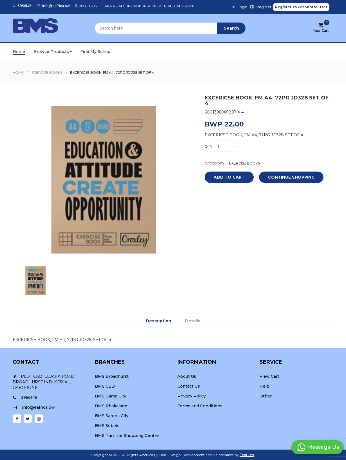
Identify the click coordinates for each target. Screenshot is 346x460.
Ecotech (247, 455)
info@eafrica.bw (53, 6)
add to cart (225, 177)
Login (240, 7)
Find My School (95, 51)
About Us (186, 376)
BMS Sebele (107, 425)
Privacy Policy (191, 396)
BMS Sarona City (111, 415)
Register (260, 7)
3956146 (22, 6)
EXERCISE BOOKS (47, 72)
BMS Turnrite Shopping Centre (127, 435)
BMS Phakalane (111, 405)
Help (264, 386)
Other (266, 396)
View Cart (269, 376)
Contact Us (188, 386)
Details (192, 320)
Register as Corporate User (301, 7)
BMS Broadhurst (112, 376)
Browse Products (53, 51)
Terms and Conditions (199, 405)
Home (19, 51)
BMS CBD (105, 386)
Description (158, 320)
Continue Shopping (291, 177)
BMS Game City (110, 396)
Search (231, 28)
